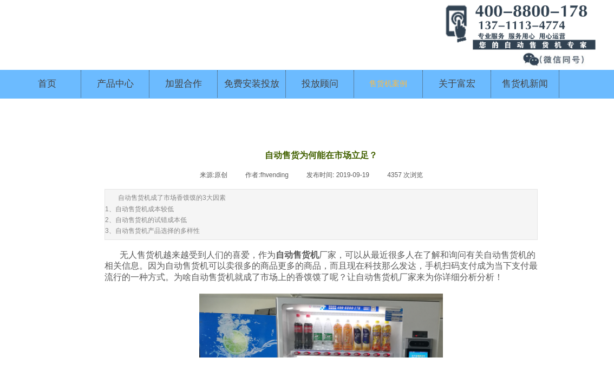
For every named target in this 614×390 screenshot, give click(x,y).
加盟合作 (183, 84)
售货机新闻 (525, 84)
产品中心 (115, 84)
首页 (47, 84)
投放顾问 (320, 84)
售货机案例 (388, 84)
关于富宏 (457, 84)
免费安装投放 (251, 84)
